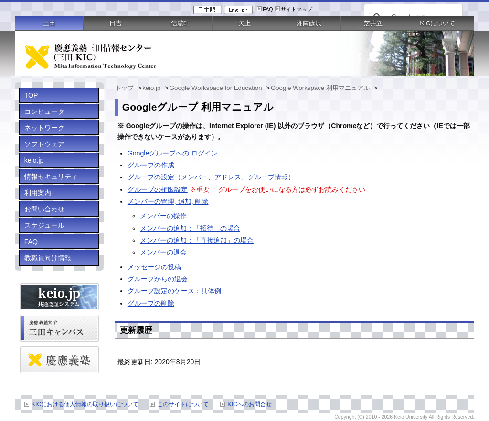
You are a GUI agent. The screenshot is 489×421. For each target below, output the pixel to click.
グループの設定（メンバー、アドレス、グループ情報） (211, 177)
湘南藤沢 (309, 23)
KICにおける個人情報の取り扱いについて (85, 404)
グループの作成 (151, 165)
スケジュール (44, 225)
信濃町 (180, 23)
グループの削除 (151, 303)
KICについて (437, 23)
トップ (125, 87)
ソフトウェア (44, 144)
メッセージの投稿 (154, 267)
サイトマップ (296, 9)
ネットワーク (44, 128)
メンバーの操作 (163, 216)
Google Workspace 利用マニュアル (321, 87)
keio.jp (34, 160)
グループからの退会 (158, 279)
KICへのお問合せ (249, 404)
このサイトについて (183, 404)
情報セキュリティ (51, 176)
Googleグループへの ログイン (173, 153)
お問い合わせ (44, 209)
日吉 (115, 23)
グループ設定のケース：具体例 (174, 291)
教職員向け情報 (47, 258)
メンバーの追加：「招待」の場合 (190, 228)
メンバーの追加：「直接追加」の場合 (197, 240)
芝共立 (373, 23)
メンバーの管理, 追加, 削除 (168, 201)
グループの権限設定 (158, 189)
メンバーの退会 (163, 252)
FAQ (268, 9)
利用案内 (37, 193)
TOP (31, 95)
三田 (49, 23)
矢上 (244, 23)
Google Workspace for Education (217, 87)
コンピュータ (44, 111)
